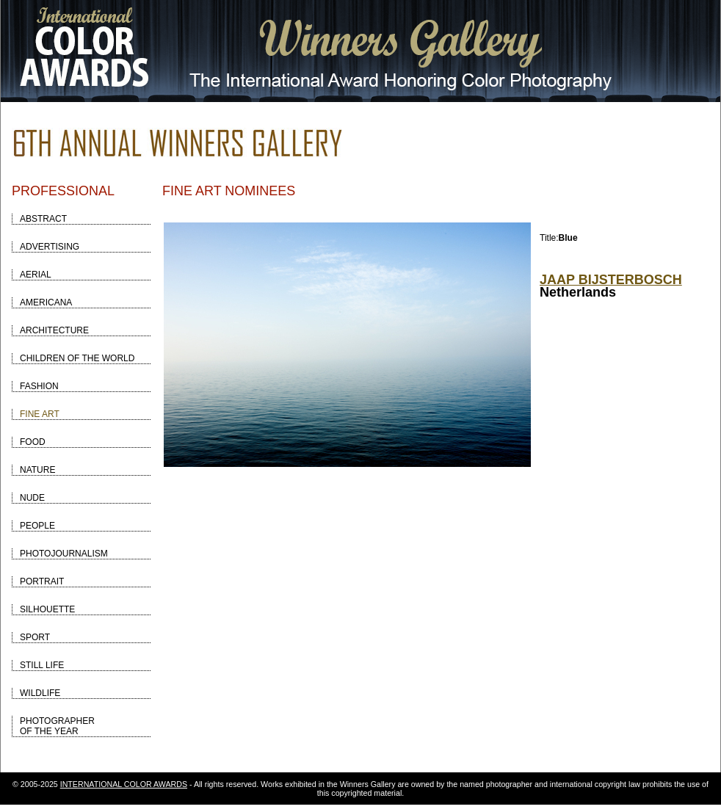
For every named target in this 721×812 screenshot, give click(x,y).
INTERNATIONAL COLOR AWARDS (123, 784)
